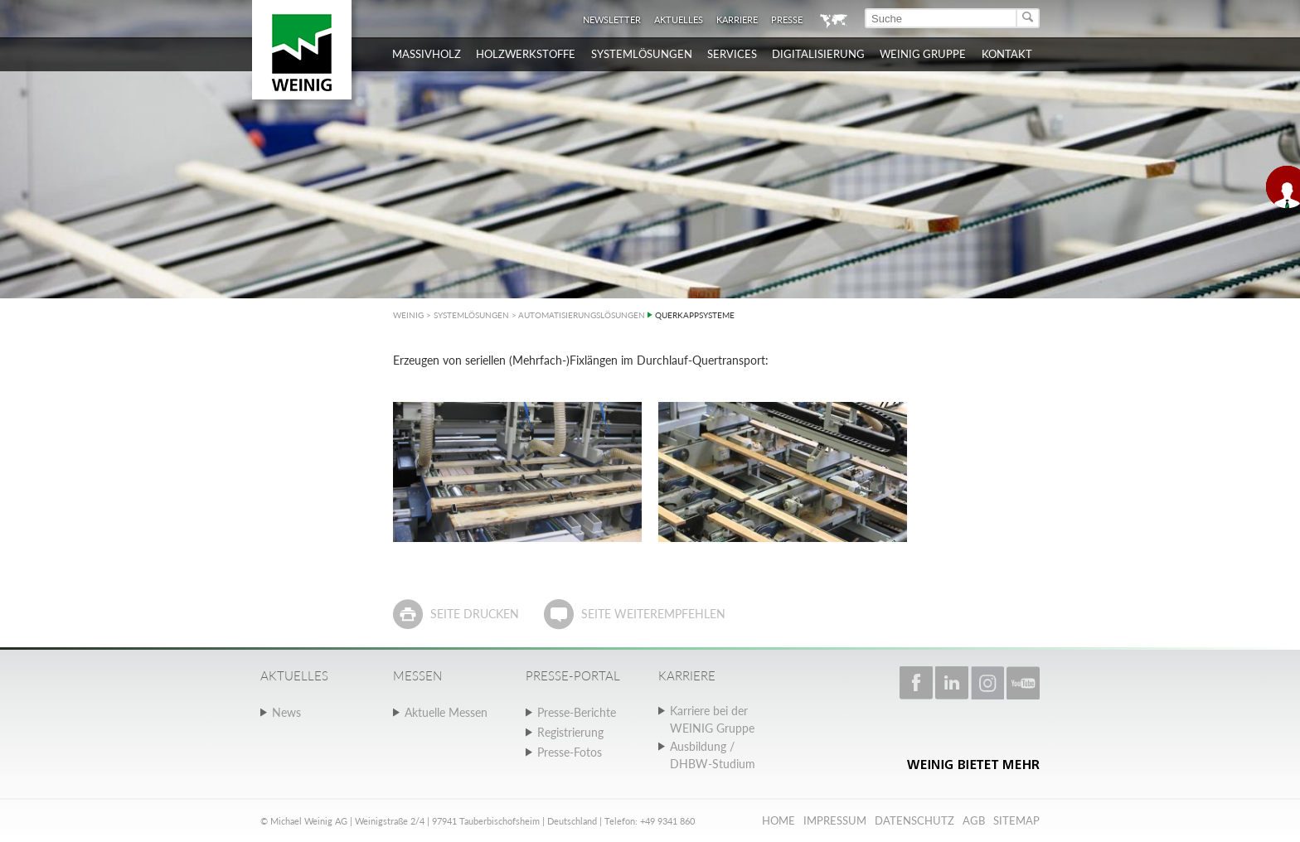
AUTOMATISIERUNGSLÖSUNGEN (581, 315)
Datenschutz (914, 820)
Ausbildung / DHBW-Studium (712, 755)
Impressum (834, 820)
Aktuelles (678, 19)
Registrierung (570, 732)
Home (778, 820)
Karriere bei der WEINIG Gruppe (712, 719)
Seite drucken (474, 614)
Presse (787, 19)
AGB (974, 820)
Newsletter (612, 19)
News (286, 712)
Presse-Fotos (569, 752)
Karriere (737, 19)
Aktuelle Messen (446, 712)
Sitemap (1016, 820)
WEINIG (408, 315)
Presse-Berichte (576, 712)
